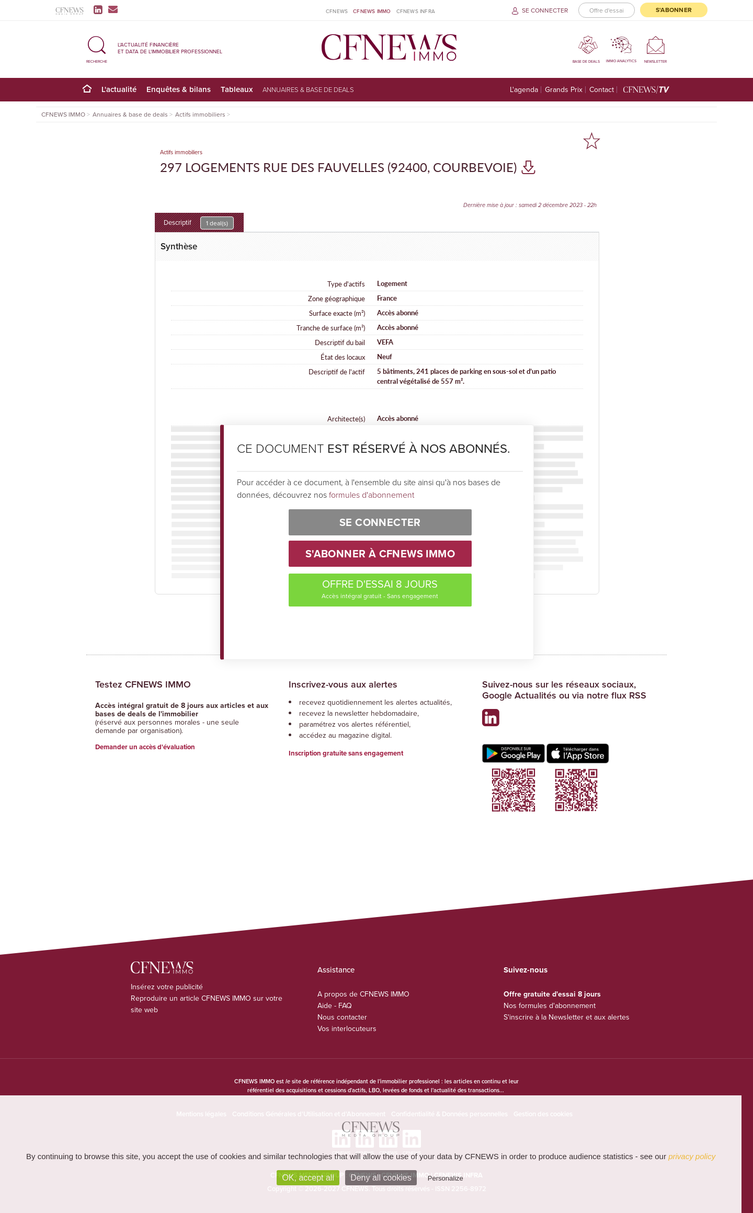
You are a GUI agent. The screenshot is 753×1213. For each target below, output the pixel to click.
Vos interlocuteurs (346, 1028)
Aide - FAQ (334, 1005)
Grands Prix (564, 89)
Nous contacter (342, 1017)
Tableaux (237, 89)
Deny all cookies (381, 1177)
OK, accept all (308, 1177)
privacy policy (691, 1156)
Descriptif (199, 223)
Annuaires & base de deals (308, 89)
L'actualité (118, 89)
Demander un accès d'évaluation (145, 747)
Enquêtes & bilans (178, 89)
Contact (601, 89)
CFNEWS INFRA (415, 11)
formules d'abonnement (371, 494)
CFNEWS (337, 11)
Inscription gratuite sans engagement (346, 753)
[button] (96, 48)
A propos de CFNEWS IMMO (363, 994)
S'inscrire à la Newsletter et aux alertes (567, 1017)
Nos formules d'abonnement (550, 1005)
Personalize (445, 1178)
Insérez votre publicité (167, 986)
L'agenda (524, 89)
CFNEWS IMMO (372, 11)
